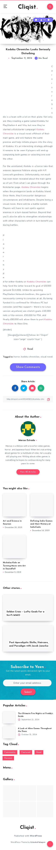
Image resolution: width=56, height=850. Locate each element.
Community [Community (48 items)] (10, 752)
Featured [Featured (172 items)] (25, 752)
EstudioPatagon (37, 842)
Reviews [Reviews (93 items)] (8, 758)
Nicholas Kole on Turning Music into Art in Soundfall (14, 566)
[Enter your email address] (27, 683)
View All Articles (28, 472)
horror (17, 356)
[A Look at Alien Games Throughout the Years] (9, 732)
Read (30, 349)
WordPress (36, 835)
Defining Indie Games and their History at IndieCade (41, 524)
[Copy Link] (28, 399)
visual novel (47, 356)
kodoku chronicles (30, 356)
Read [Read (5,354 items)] (39, 752)
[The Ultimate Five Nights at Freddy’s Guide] (9, 717)
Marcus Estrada (27, 440)
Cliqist (27, 7)
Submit (28, 692)
